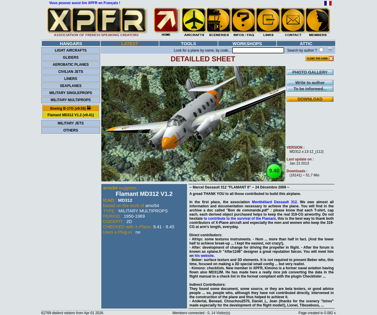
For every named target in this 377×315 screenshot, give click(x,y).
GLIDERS (70, 57)
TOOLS (188, 43)
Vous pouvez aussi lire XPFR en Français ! (84, 3)
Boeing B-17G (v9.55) (70, 108)
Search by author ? (302, 50)
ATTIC (306, 43)
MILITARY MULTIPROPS (71, 100)
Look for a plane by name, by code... (202, 50)
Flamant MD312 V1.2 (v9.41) (70, 115)
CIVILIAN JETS (70, 72)
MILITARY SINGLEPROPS (70, 93)
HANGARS (71, 43)
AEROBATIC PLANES (71, 65)
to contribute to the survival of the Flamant (240, 218)
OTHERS (70, 130)
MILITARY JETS (71, 123)
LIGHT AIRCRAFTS (71, 50)
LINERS (70, 79)
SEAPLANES (70, 86)
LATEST (129, 43)
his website (204, 256)
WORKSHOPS (247, 43)
